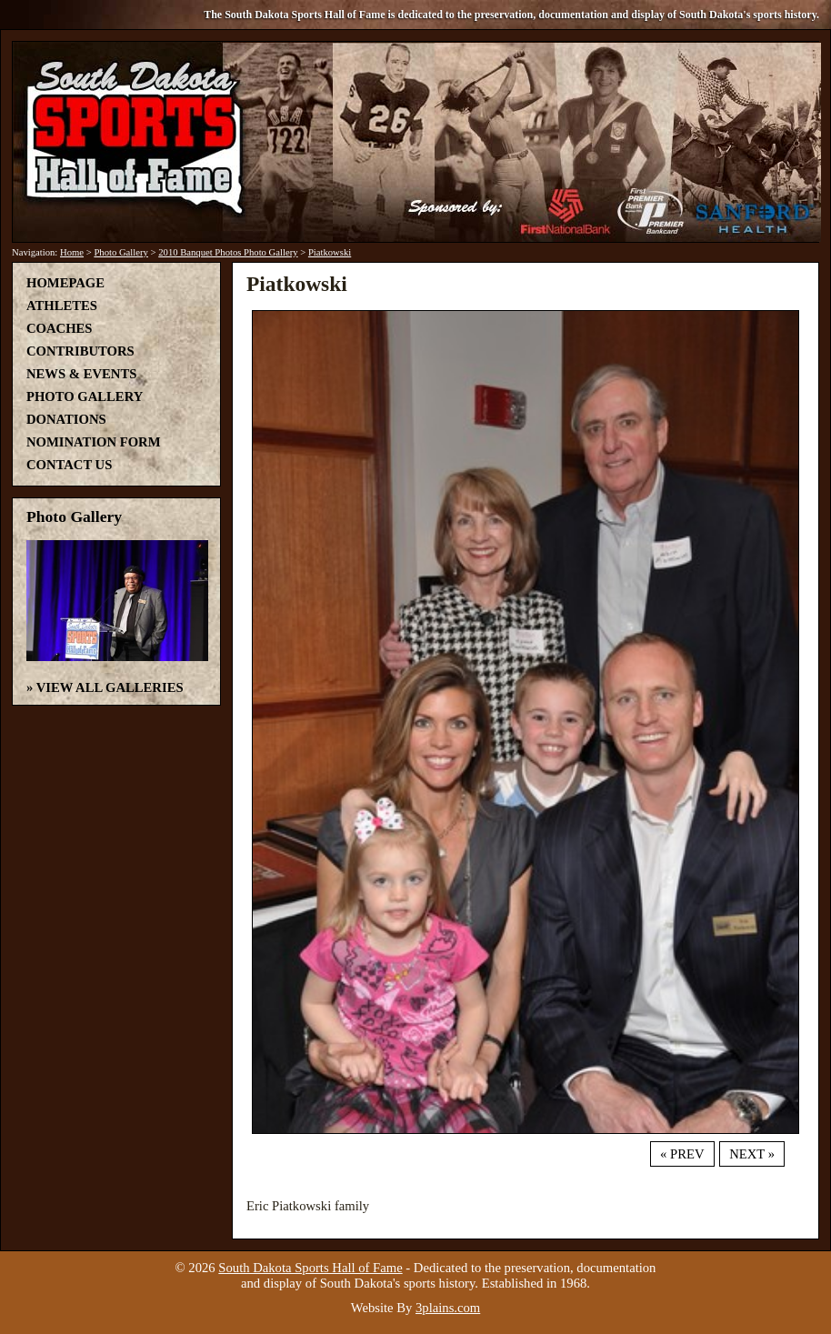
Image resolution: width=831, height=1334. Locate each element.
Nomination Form (93, 442)
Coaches (59, 328)
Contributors (80, 351)
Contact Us (69, 464)
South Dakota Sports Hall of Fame (310, 1267)
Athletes (61, 305)
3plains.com (448, 1307)
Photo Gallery (121, 252)
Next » (752, 1154)
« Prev (682, 1154)
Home (72, 252)
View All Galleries (110, 687)
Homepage (65, 283)
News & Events (81, 373)
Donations (66, 419)
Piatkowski (329, 252)
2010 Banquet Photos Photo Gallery (227, 252)
